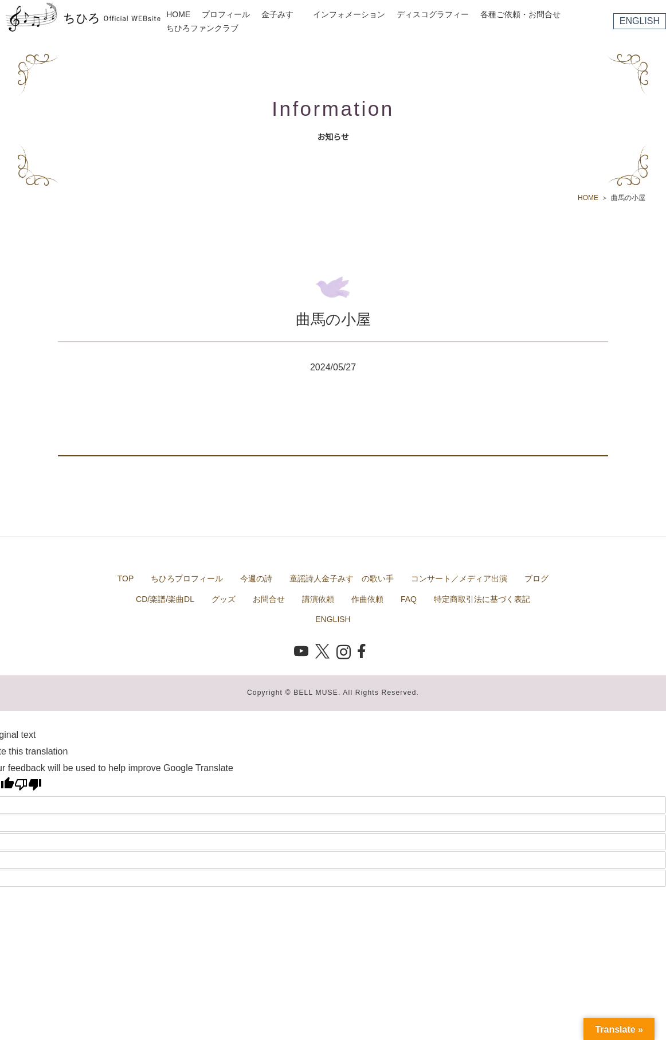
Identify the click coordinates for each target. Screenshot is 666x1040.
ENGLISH (640, 21)
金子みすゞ (281, 14)
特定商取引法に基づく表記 (482, 599)
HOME (178, 14)
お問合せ (269, 599)
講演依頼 (318, 599)
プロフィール (226, 14)
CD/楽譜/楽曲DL (165, 599)
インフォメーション (349, 14)
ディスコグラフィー (433, 14)
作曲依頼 (367, 599)
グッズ (223, 599)
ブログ (536, 578)
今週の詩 (256, 578)
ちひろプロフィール (187, 578)
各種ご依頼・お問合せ (520, 14)
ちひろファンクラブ (202, 28)
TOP (125, 578)
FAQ (409, 599)
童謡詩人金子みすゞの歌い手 (341, 578)
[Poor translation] (28, 784)
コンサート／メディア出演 (459, 578)
